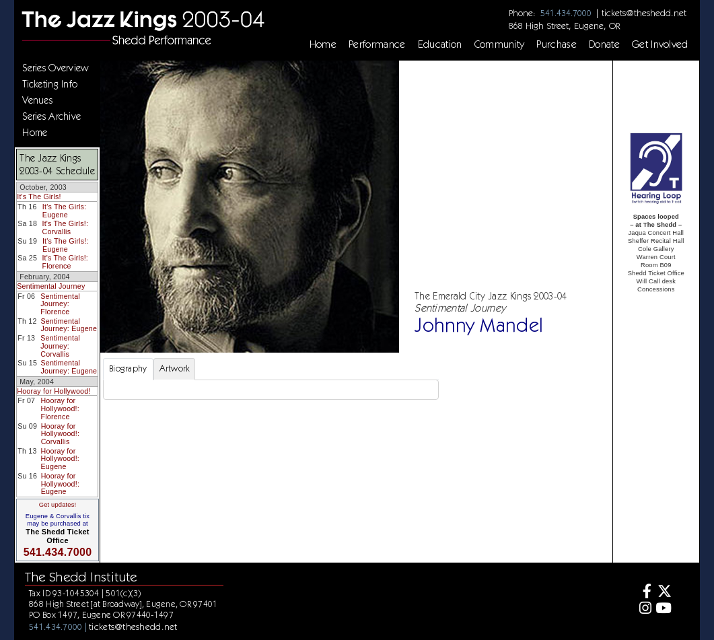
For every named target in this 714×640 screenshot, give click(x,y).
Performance (377, 44)
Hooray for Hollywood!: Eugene (60, 458)
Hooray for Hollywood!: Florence (59, 408)
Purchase (556, 44)
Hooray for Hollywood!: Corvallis (60, 434)
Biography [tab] (128, 368)
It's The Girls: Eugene (64, 211)
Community (499, 44)
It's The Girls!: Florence (65, 262)
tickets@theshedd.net (644, 12)
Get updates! (58, 504)
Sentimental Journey (51, 286)
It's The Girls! (39, 196)
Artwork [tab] (174, 368)
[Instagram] (643, 609)
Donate (604, 44)
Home (323, 44)
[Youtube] (663, 609)
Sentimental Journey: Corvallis (60, 345)
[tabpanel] (271, 389)
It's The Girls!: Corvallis (65, 227)
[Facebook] (643, 592)
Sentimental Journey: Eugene (68, 325)
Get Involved (660, 44)
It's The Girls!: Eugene (65, 245)
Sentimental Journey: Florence (60, 304)
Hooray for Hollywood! (53, 391)
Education (440, 44)
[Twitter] (663, 592)
